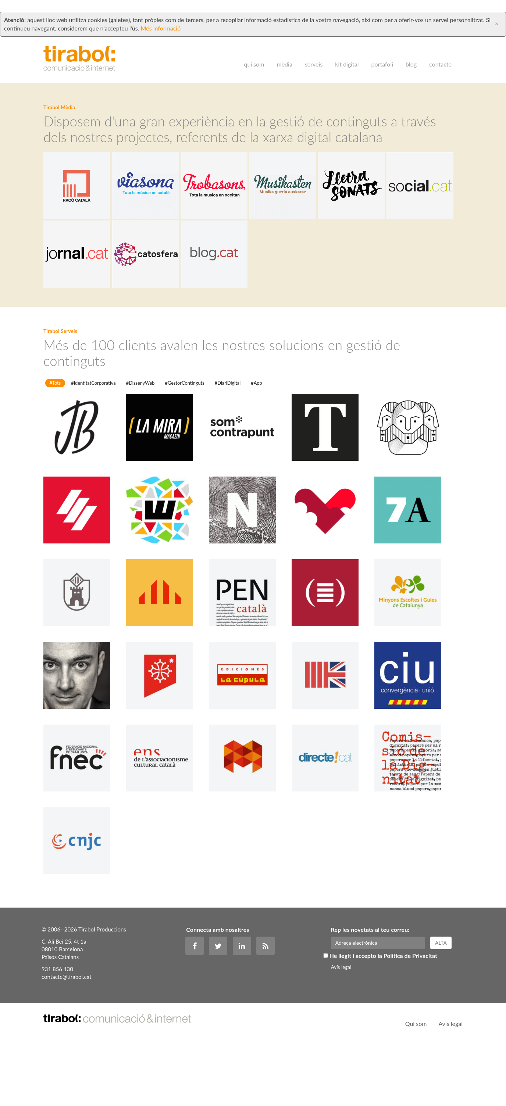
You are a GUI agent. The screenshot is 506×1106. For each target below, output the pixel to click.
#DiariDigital (227, 443)
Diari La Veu (332, 576)
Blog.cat (332, 298)
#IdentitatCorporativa (93, 443)
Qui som (254, 56)
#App (256, 443)
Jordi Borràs (83, 494)
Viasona (166, 215)
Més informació (161, 20)
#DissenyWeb (140, 443)
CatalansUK (332, 742)
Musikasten (332, 215)
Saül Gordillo (83, 742)
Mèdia (284, 56)
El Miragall (83, 659)
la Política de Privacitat (409, 1016)
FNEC (83, 824)
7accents (414, 576)
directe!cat (332, 824)
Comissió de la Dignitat (414, 824)
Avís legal (341, 1027)
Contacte (440, 56)
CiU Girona (414, 742)
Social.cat (83, 298)
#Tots (55, 443)
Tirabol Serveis (60, 382)
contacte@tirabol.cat (67, 1040)
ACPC (332, 659)
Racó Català (83, 215)
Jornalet (166, 742)
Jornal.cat (166, 298)
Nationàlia (249, 576)
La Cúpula (249, 742)
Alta (444, 1006)
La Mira (166, 494)
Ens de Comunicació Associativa (166, 824)
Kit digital (347, 56)
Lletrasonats (414, 215)
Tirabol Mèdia (59, 108)
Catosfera (249, 298)
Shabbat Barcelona (166, 576)
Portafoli (382, 56)
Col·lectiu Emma (249, 824)
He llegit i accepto (382, 1016)
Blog (411, 56)
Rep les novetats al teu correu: (370, 992)
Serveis (314, 56)
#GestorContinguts (184, 443)
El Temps (332, 494)
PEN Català (249, 659)
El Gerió (414, 494)
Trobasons (249, 215)
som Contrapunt (249, 494)
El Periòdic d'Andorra (83, 576)
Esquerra (166, 659)
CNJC (83, 907)
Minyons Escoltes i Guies (414, 659)
